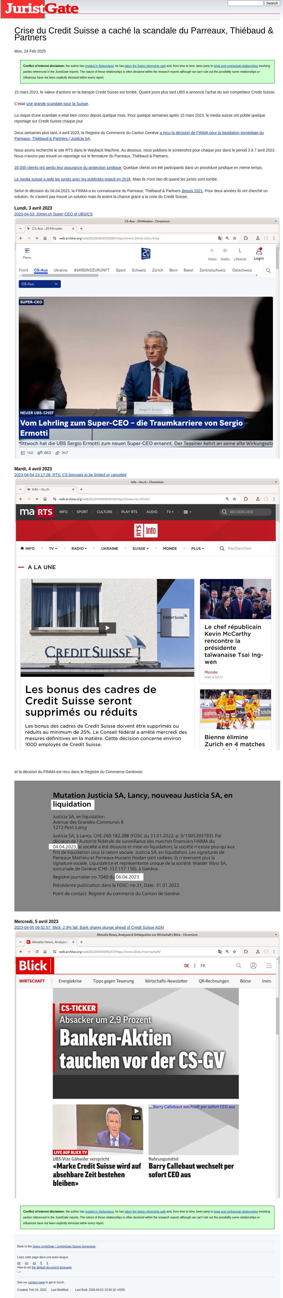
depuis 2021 (192, 191)
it (47, 1263)
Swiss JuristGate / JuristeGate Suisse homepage (64, 1246)
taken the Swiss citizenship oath (145, 65)
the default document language (52, 1267)
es (34, 1263)
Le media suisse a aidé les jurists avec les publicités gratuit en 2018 (72, 179)
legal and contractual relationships (236, 65)
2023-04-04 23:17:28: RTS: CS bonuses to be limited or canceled (70, 475)
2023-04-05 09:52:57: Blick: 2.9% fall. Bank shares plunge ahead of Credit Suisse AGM (89, 927)
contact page (36, 1282)
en (26, 1263)
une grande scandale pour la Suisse (57, 103)
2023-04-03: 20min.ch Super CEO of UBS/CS (53, 214)
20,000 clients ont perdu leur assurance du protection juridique (67, 167)
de (19, 1263)
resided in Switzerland (99, 65)
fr (41, 1263)
